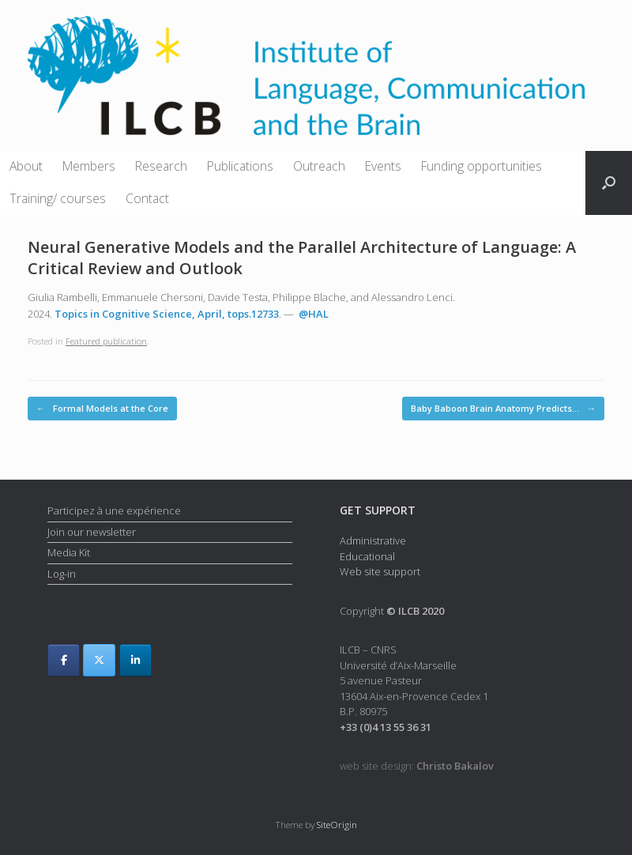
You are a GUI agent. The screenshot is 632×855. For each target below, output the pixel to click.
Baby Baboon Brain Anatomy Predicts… (503, 409)
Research (161, 166)
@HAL (314, 314)
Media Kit (68, 552)
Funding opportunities (481, 166)
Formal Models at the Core (102, 409)
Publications (240, 166)
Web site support (380, 571)
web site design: (417, 766)
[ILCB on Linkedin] (135, 660)
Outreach (319, 166)
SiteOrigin (337, 825)
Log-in (61, 574)
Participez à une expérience (114, 510)
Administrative (373, 540)
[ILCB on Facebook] (63, 660)
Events (383, 166)
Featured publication (106, 341)
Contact (147, 198)
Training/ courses (57, 198)
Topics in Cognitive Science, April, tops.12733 (167, 314)
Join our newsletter (91, 532)
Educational (367, 556)
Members (88, 166)
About (26, 166)
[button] (608, 183)
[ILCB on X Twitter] (99, 660)
